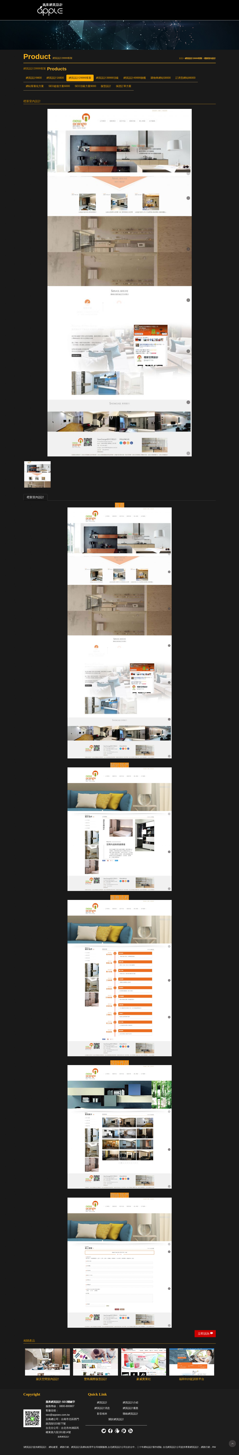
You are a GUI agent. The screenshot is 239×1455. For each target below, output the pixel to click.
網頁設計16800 (55, 77)
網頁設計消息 (102, 1408)
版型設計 (106, 86)
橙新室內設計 (35, 497)
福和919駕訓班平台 (191, 1379)
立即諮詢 (203, 1333)
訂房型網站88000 (186, 77)
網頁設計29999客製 (80, 77)
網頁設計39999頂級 (107, 77)
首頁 (181, 58)
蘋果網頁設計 (63, 1437)
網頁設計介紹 (130, 1402)
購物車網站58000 (161, 77)
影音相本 (102, 1413)
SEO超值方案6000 (59, 86)
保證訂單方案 (123, 86)
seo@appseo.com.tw (58, 1414)
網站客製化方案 (35, 86)
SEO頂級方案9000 (85, 86)
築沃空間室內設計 (47, 1379)
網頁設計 (102, 1402)
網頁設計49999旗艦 (134, 77)
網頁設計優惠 (130, 1408)
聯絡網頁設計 (130, 1413)
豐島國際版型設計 (95, 1379)
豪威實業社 (143, 1379)
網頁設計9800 (34, 77)
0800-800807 (66, 1406)
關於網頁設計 (116, 1419)
